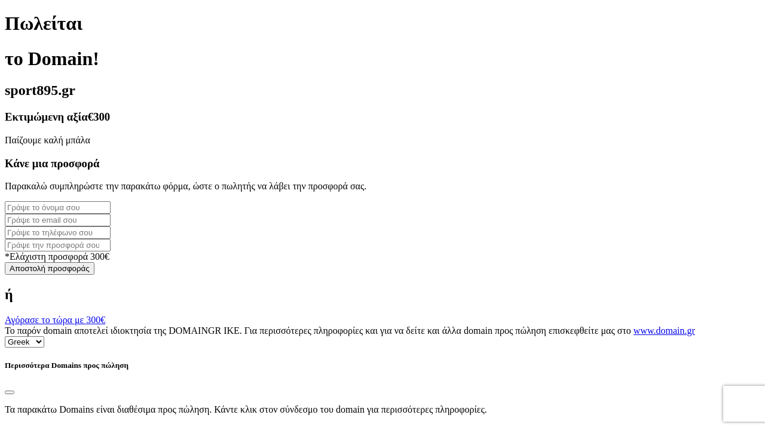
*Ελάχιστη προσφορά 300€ (57, 256)
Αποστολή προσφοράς (50, 268)
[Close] (9, 392)
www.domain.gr (664, 330)
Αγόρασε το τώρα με (55, 320)
